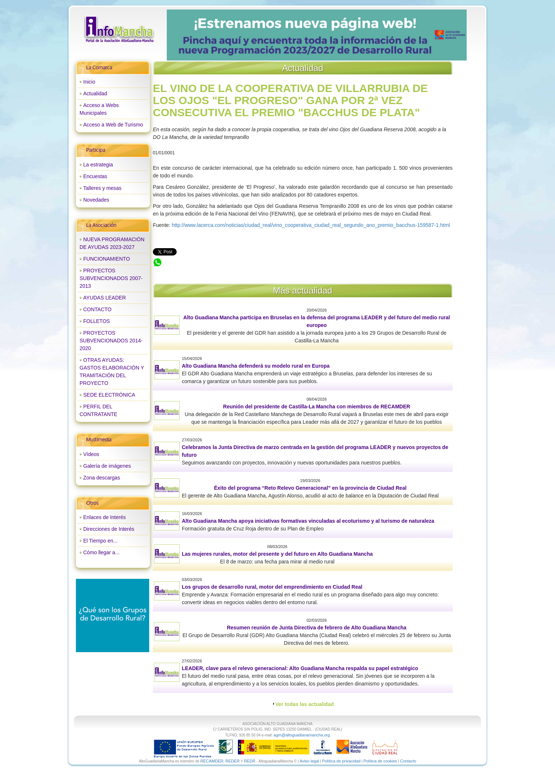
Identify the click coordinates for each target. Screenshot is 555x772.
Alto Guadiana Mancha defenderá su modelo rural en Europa (256, 366)
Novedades (96, 200)
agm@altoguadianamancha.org (301, 735)
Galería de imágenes (107, 466)
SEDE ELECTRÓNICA (109, 395)
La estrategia (98, 165)
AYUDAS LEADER (104, 298)
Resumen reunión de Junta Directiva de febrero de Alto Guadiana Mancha (317, 628)
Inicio (89, 82)
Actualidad (95, 93)
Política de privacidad (341, 761)
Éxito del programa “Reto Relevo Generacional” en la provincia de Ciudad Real (310, 488)
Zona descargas (101, 478)
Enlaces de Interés (104, 517)
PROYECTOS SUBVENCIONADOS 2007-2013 (111, 278)
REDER (232, 761)
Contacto (408, 761)
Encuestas (95, 176)
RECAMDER (212, 761)
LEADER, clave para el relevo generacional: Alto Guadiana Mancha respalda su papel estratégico (300, 668)
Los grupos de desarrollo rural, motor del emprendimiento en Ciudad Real (272, 587)
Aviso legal (309, 761)
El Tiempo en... (100, 541)
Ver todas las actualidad (304, 704)
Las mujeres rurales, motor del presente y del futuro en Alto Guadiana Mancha (277, 554)
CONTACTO (97, 309)
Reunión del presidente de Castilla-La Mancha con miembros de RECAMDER (316, 406)
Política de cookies (380, 761)
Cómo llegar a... (101, 552)
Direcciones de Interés (108, 529)
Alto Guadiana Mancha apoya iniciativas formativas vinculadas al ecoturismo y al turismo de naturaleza (308, 521)
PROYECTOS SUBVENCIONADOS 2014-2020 (111, 340)
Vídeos (91, 454)
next (445, 35)
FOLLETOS (96, 321)
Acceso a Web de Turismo (113, 125)
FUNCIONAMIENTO (106, 259)
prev (187, 35)
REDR (250, 761)
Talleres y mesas (102, 188)
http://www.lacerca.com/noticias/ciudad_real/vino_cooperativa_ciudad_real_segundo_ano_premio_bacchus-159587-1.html (311, 225)
